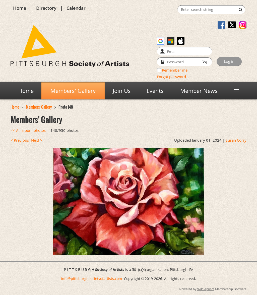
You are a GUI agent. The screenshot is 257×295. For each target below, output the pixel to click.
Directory (46, 8)
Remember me (174, 70)
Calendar (76, 8)
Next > (36, 140)
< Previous (20, 140)
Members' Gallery (39, 107)
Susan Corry (236, 140)
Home (19, 8)
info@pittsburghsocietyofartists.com (91, 278)
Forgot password (171, 76)
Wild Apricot (205, 289)
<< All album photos (28, 130)
